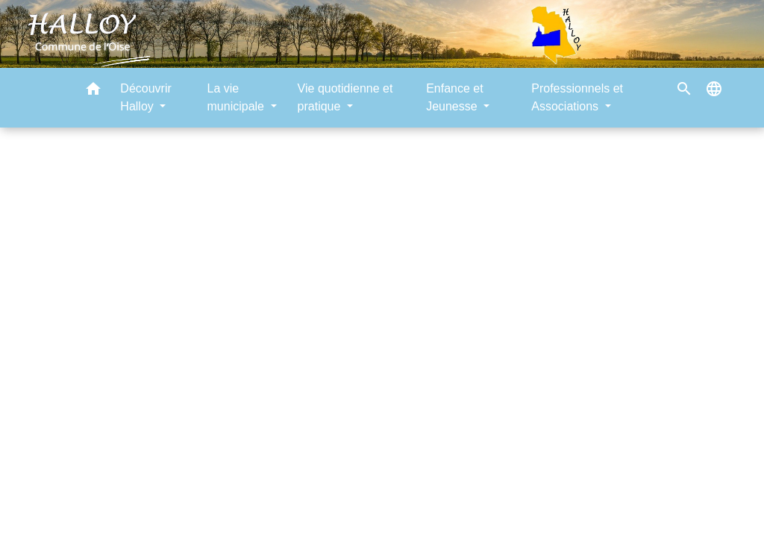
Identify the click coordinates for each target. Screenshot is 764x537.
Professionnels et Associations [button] (577, 97)
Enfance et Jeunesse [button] (454, 97)
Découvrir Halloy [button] (145, 97)
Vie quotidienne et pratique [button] (345, 97)
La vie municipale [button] (237, 97)
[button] (93, 91)
